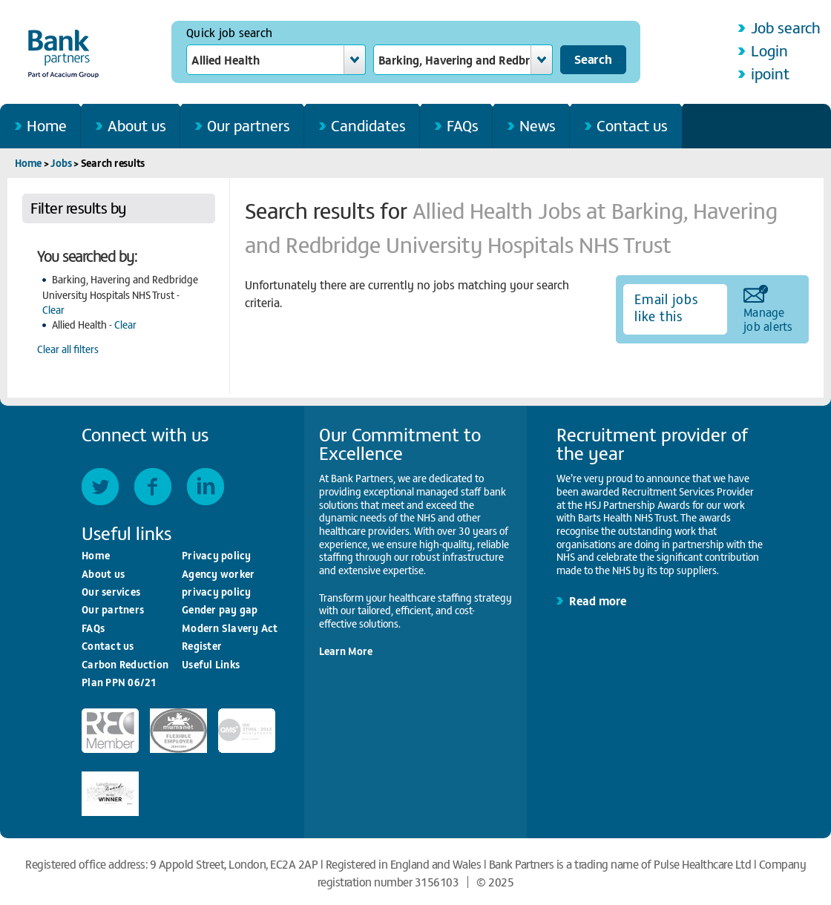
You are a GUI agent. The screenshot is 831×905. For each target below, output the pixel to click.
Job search (786, 27)
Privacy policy (217, 555)
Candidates (368, 125)
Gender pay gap (220, 609)
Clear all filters (68, 349)
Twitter (100, 486)
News (537, 125)
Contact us (632, 125)
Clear (53, 310)
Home (47, 125)
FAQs (463, 125)
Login (769, 50)
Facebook (152, 486)
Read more (597, 600)
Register (202, 646)
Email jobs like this (666, 307)
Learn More (345, 651)
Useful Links (211, 664)
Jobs (60, 163)
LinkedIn (205, 486)
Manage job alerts (768, 318)
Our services (111, 592)
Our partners (248, 125)
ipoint (770, 73)
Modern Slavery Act (230, 628)
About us (137, 125)
